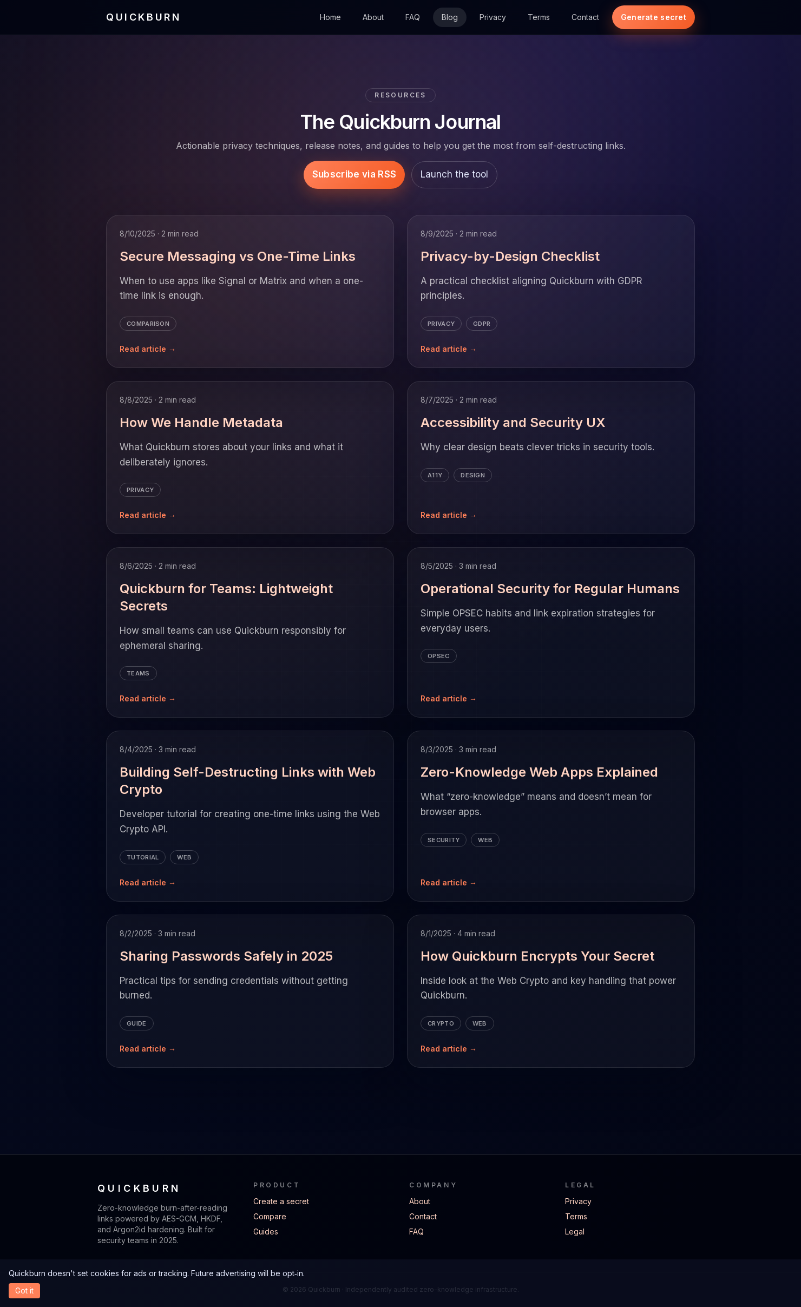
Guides (265, 1231)
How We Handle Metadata (201, 422)
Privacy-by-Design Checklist (510, 256)
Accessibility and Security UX (513, 422)
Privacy (493, 17)
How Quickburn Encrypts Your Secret (537, 956)
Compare (269, 1216)
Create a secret (281, 1201)
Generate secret (653, 17)
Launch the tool (454, 174)
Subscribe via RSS (354, 174)
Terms (539, 17)
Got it (24, 1290)
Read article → (148, 348)
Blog (450, 17)
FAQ (412, 17)
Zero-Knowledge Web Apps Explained (539, 772)
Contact (585, 17)
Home (330, 17)
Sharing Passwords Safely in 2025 (226, 956)
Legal (575, 1231)
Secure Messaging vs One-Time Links (238, 256)
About (373, 17)
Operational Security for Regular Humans (550, 588)
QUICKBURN (143, 17)
